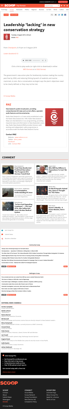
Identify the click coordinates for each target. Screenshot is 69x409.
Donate (5, 401)
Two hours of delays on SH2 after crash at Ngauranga (15, 279)
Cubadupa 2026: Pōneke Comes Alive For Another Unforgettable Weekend (21, 258)
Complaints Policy (31, 401)
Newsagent (6, 399)
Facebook (11, 142)
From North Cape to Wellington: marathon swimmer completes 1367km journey (22, 281)
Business (41, 9)
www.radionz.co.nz (21, 137)
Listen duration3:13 (11, 53)
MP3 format (27, 69)
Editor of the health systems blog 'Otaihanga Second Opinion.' (34, 335)
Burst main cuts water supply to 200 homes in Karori (15, 288)
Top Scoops (14, 15)
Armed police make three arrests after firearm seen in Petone (17, 284)
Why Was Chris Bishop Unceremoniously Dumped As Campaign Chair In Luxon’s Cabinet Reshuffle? (27, 260)
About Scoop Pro (52, 395)
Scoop (6, 15)
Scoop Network (30, 395)
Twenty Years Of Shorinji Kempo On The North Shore (15, 248)
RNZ (17, 37)
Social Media (29, 392)
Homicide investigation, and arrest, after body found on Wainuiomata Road (21, 286)
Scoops (12, 9)
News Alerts (11, 266)
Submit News (7, 397)
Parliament (19, 9)
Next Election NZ (30, 399)
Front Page (4, 9)
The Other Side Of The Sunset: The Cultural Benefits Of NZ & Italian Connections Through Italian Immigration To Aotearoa (33, 253)
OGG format (41, 69)
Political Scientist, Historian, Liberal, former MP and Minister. (34, 331)
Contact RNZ (16, 144)
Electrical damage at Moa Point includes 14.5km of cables (16, 291)
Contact (5, 392)
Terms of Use (50, 399)
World (55, 9)
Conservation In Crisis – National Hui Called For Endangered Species (19, 262)
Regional (34, 9)
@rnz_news (18, 139)
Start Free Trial (63, 2)
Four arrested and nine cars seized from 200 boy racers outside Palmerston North (22, 277)
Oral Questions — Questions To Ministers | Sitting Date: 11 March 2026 (20, 251)
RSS (4, 266)
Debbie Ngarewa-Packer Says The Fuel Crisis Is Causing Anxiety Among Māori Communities (25, 255)
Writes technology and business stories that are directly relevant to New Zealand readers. (34, 319)
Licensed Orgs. (51, 392)
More (65, 266)
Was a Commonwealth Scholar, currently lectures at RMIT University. (34, 323)
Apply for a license (52, 397)
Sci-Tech (48, 9)
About (5, 395)
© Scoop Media (8, 406)
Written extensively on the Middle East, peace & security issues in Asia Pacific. (34, 339)
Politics (27, 9)
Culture (61, 9)
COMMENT (8, 157)
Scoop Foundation (31, 397)
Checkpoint (12, 48)
